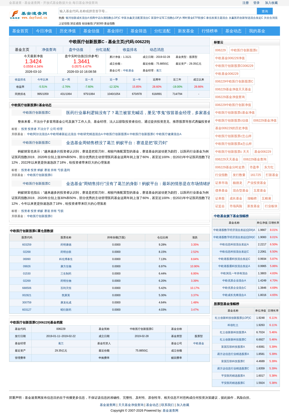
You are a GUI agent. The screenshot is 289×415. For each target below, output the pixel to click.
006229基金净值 (265, 120)
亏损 (60, 170)
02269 (26, 280)
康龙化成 (66, 302)
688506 (26, 288)
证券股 (220, 198)
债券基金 (221, 190)
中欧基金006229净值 (230, 58)
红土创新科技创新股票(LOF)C (233, 317)
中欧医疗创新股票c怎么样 (233, 136)
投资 (24, 129)
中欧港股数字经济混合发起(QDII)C (234, 237)
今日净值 (44, 31)
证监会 (220, 206)
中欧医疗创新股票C (36, 112)
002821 (26, 295)
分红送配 (162, 31)
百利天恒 (66, 288)
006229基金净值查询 (230, 97)
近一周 (66, 79)
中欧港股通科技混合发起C (234, 258)
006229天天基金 (226, 159)
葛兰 (159, 70)
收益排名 (130, 50)
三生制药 (66, 273)
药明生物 (66, 280)
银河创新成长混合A (77, 17)
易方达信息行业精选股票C (233, 368)
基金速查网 (108, 405)
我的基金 (257, 31)
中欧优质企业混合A (234, 280)
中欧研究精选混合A (90, 134)
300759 (26, 302)
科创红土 (233, 325)
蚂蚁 (40, 170)
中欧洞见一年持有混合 (234, 273)
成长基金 (236, 198)
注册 (245, 3)
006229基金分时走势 (230, 167)
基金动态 (233, 31)
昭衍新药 (66, 309)
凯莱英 (66, 295)
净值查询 (49, 50)
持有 (54, 170)
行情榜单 (210, 31)
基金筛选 (139, 31)
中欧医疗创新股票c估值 (231, 120)
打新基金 (272, 175)
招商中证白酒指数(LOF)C (105, 17)
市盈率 (254, 167)
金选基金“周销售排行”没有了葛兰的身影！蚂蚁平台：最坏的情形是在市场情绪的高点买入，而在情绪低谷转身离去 (141, 183)
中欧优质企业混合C (234, 287)
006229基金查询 (255, 159)
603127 (26, 309)
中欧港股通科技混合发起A (234, 266)
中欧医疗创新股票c (244, 50)
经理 (60, 129)
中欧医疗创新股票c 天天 (232, 151)
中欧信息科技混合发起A (234, 244)
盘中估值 (76, 50)
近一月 (89, 79)
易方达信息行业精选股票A (233, 354)
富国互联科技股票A (233, 346)
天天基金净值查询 (131, 405)
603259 (26, 244)
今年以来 (42, 79)
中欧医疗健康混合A (169, 134)
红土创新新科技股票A (233, 332)
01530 (26, 273)
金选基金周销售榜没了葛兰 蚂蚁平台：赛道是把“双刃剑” (117, 143)
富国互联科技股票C (233, 361)
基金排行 (115, 31)
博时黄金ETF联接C (193, 17)
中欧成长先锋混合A (234, 295)
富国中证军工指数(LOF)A (166, 17)
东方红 (269, 167)
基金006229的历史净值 (231, 128)
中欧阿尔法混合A (38, 134)
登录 (256, 3)
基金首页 (20, 31)
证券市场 (221, 183)
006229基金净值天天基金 (233, 89)
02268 (26, 251)
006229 (220, 50)
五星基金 (260, 190)
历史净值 (68, 31)
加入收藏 (271, 3)
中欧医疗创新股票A (116, 134)
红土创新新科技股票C (233, 339)
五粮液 (266, 198)
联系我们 (167, 405)
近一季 (114, 79)
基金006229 (262, 151)
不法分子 (43, 129)
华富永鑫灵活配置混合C (135, 17)
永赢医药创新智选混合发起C (246, 17)
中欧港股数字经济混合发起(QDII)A (234, 230)
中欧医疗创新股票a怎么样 (233, 143)
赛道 (47, 170)
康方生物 (66, 266)
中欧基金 (128, 70)
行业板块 (271, 206)
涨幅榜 (252, 198)
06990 (26, 259)
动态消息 (157, 50)
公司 (53, 129)
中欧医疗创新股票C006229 (234, 66)
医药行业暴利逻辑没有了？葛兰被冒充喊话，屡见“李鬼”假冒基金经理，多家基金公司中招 (141, 112)
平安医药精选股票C (233, 383)
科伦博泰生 (66, 259)
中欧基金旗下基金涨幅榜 (231, 216)
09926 (26, 266)
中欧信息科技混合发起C (234, 251)
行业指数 (221, 175)
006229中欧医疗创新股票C (234, 81)
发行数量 (239, 175)
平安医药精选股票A (233, 375)
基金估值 (91, 31)
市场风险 (236, 206)
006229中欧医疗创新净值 (233, 105)
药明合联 (66, 251)
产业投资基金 (256, 183)
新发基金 (186, 31)
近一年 (137, 79)
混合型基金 (241, 190)
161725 (255, 175)
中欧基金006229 (226, 73)
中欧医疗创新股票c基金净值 (235, 112)
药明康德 (66, 244)
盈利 (67, 170)
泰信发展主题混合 (217, 17)
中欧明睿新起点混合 (63, 134)
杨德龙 (237, 183)
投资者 (32, 129)
